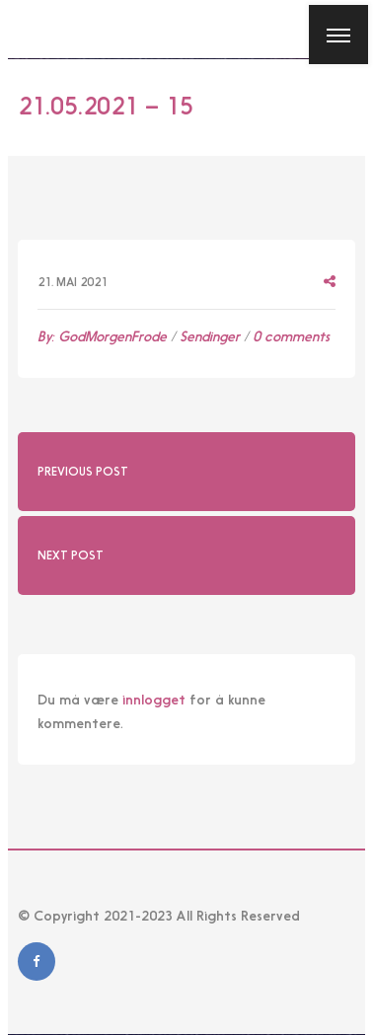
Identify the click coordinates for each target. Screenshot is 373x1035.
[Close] (28, 28)
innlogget (154, 699)
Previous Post (82, 472)
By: (102, 336)
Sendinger (210, 336)
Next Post (70, 555)
